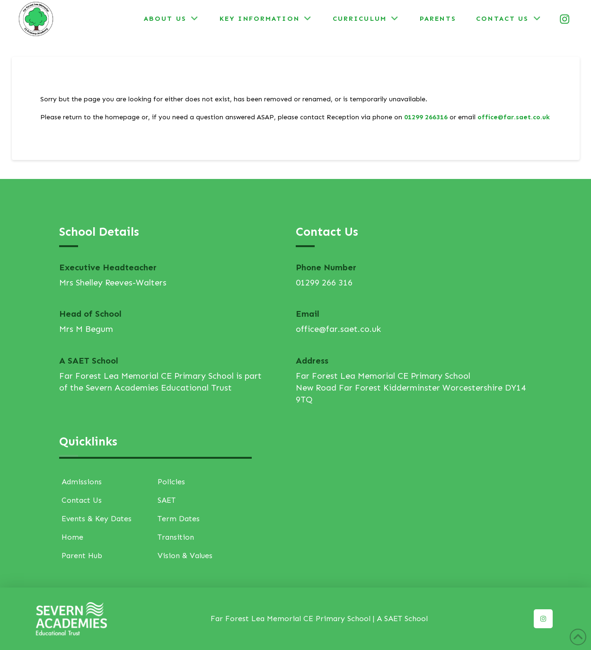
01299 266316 (426, 117)
